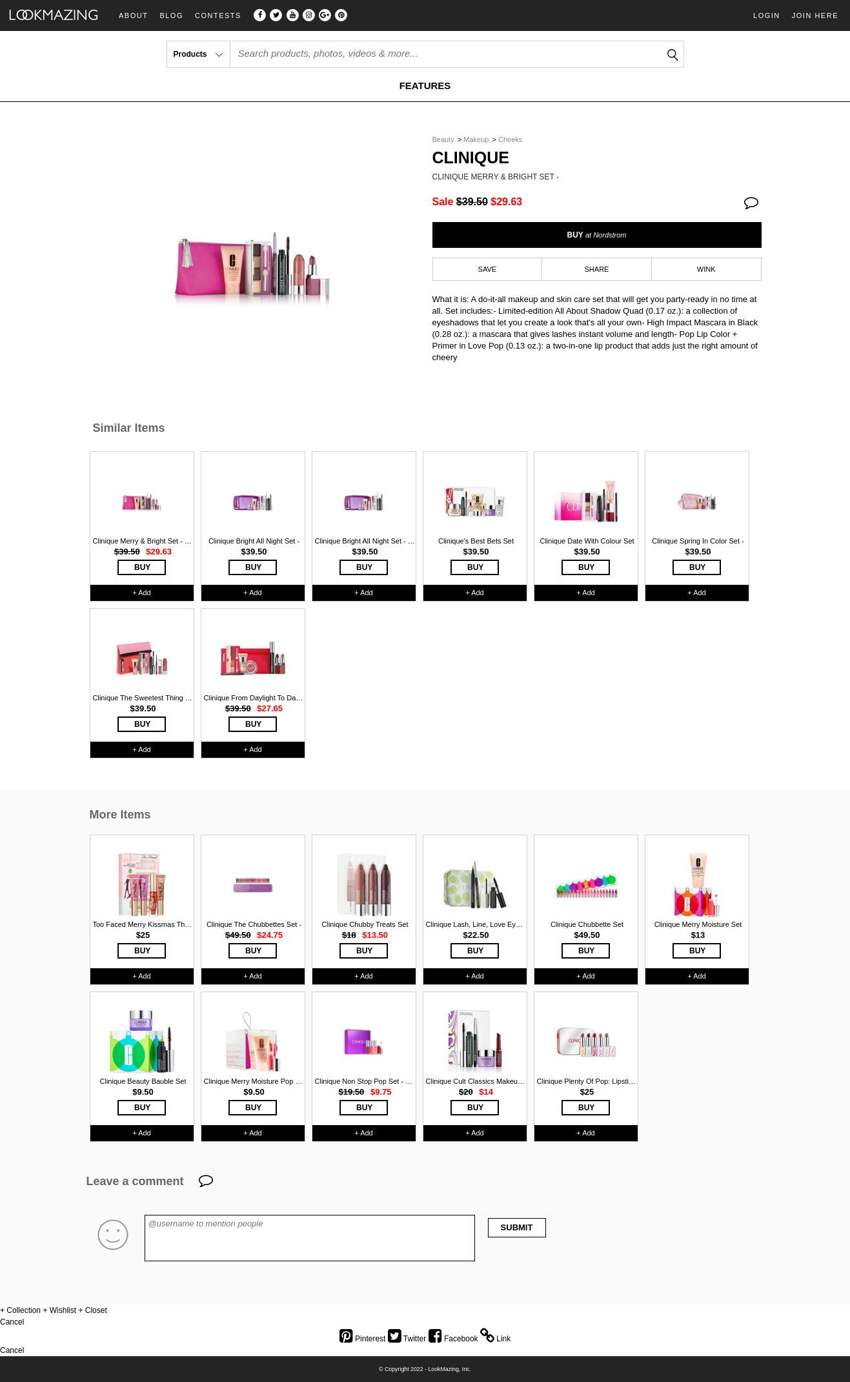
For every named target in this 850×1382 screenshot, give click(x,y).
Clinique (470, 158)
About (133, 15)
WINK (706, 269)
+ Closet (92, 1310)
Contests (218, 15)
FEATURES (425, 85)
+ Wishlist (59, 1310)
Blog (171, 15)
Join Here (815, 15)
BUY (596, 234)
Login (766, 15)
